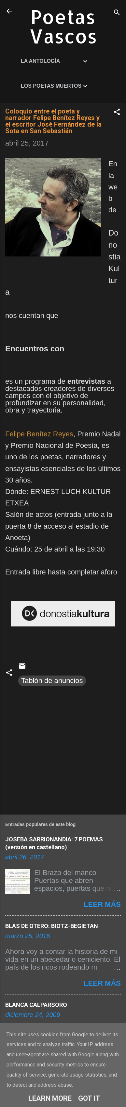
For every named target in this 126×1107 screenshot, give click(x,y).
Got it (89, 1098)
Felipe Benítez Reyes (39, 434)
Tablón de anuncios (52, 680)
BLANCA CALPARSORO (36, 1004)
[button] (117, 112)
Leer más (102, 904)
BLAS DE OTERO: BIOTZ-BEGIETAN (51, 925)
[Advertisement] (63, 753)
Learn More (50, 1098)
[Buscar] (117, 13)
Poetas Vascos (63, 26)
